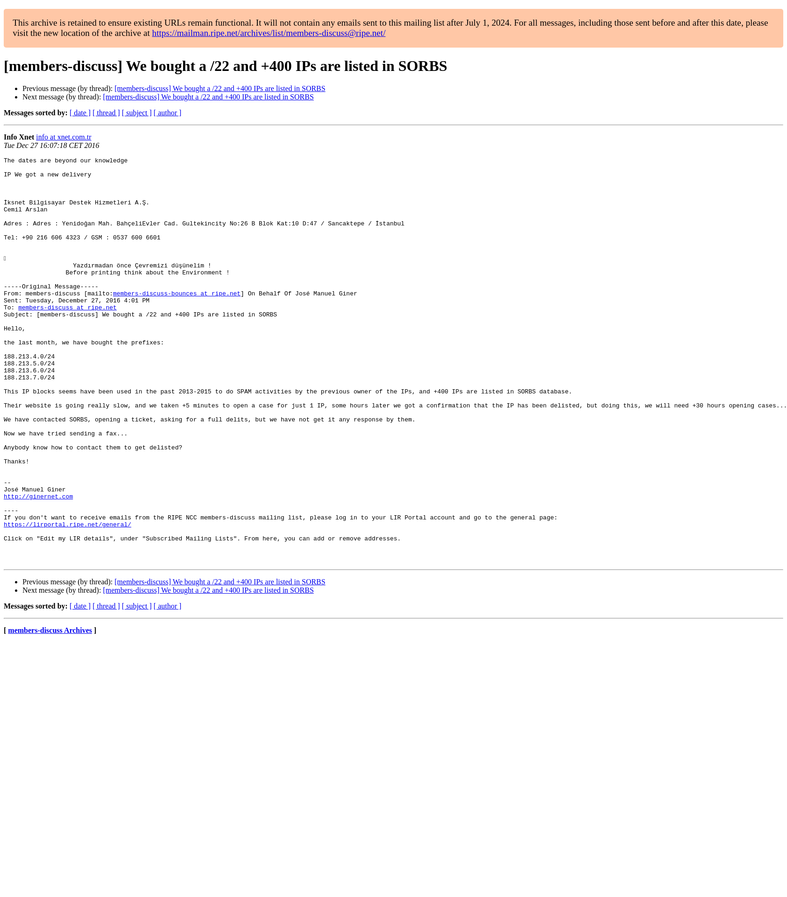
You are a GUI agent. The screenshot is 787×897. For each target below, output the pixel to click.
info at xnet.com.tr (63, 137)
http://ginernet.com (38, 565)
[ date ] (80, 113)
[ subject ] (137, 113)
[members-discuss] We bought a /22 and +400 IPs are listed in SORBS (219, 88)
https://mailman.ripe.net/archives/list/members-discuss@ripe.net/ (269, 33)
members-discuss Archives (50, 711)
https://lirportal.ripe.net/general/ (67, 598)
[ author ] (168, 113)
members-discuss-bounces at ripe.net (177, 321)
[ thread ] (106, 113)
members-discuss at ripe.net (67, 338)
